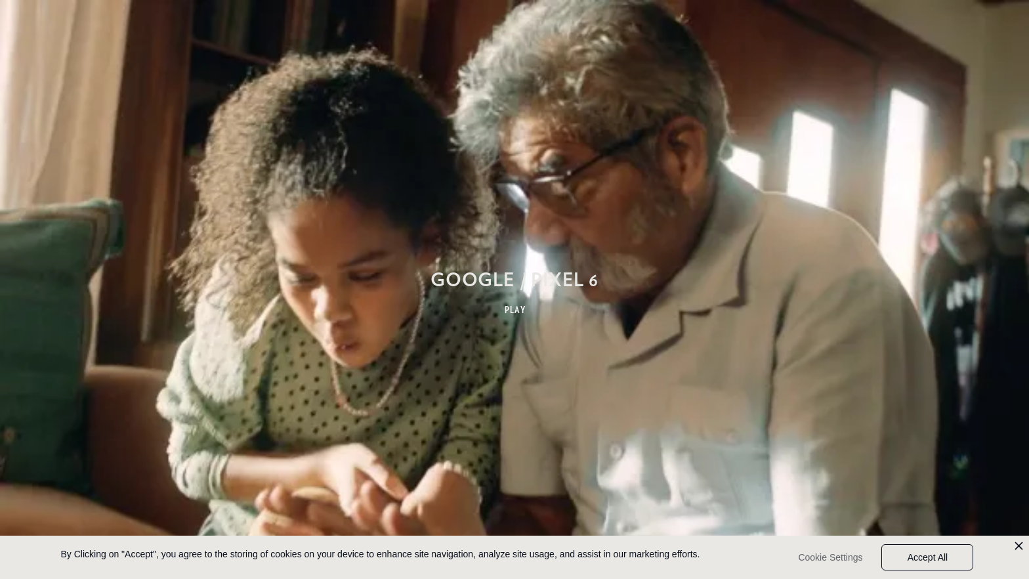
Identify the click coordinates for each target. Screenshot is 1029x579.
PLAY (515, 310)
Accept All (928, 557)
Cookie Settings (830, 557)
